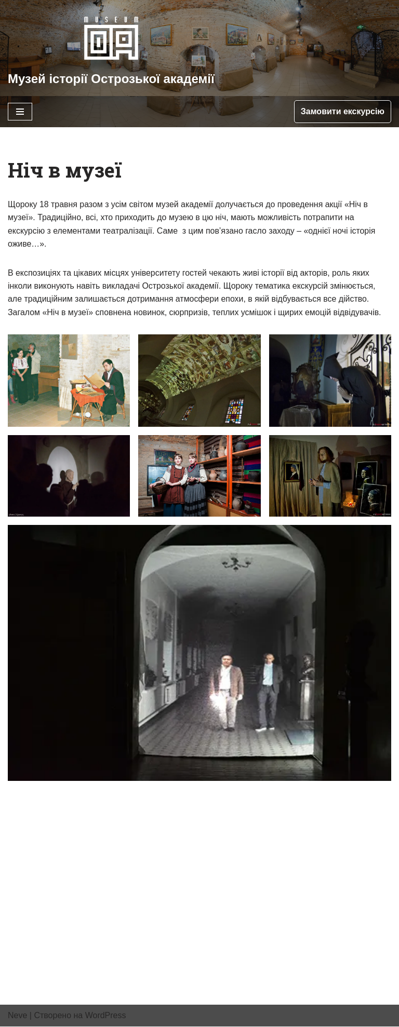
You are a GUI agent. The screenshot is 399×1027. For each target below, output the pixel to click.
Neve (17, 1015)
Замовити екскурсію (342, 111)
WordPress (105, 1015)
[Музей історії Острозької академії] (111, 48)
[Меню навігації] (20, 111)
